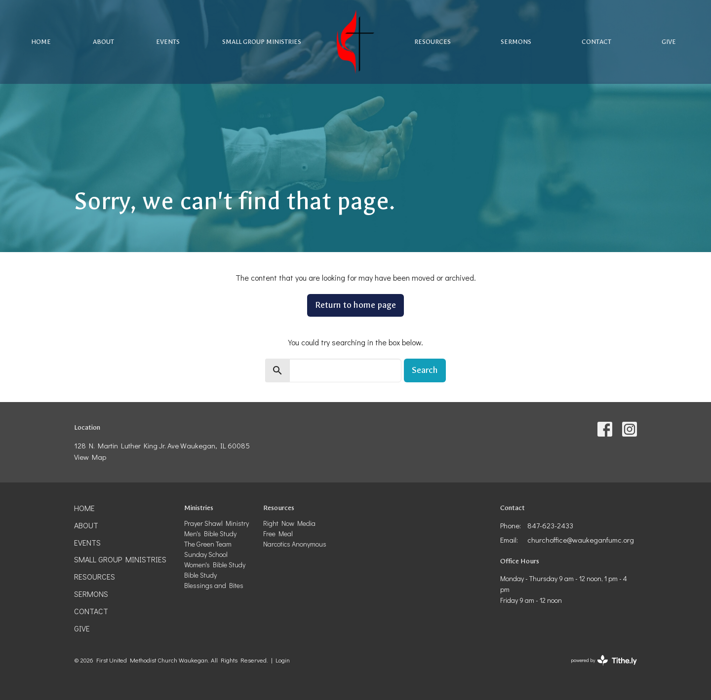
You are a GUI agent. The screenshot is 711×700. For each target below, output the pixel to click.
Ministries (198, 508)
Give (669, 41)
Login (283, 660)
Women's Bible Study (214, 564)
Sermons (516, 41)
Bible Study (200, 575)
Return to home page (355, 305)
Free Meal (278, 533)
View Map (90, 457)
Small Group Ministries (261, 41)
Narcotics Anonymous (294, 544)
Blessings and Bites (213, 585)
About (103, 41)
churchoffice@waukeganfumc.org (580, 540)
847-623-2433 (550, 525)
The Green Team (208, 544)
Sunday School (206, 554)
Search (425, 370)
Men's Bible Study (210, 533)
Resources (432, 41)
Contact (596, 41)
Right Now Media (289, 523)
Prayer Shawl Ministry (216, 523)
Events (168, 41)
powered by (604, 660)
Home (41, 41)
